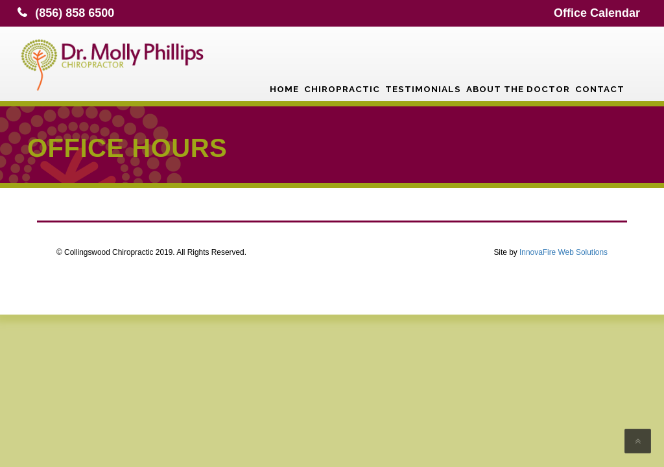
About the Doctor (518, 61)
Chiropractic (342, 61)
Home (284, 61)
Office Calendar (597, 12)
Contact (599, 61)
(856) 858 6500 (74, 12)
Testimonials (423, 61)
